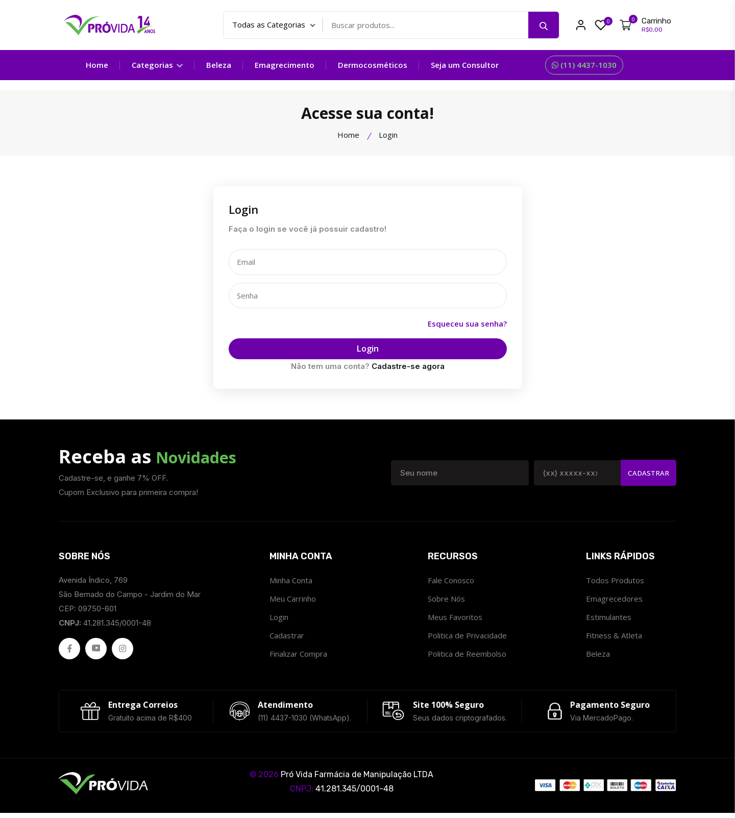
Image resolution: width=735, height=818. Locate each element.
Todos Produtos (615, 582)
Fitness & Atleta (614, 637)
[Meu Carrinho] (645, 25)
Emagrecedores (614, 600)
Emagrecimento (284, 65)
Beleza (598, 655)
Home (97, 65)
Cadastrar (647, 474)
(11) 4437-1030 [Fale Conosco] (584, 65)
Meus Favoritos (455, 618)
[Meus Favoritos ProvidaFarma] (601, 25)
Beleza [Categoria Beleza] (218, 65)
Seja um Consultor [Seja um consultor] (465, 65)
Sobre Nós (446, 600)
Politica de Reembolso (467, 655)
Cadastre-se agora (408, 368)
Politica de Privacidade (467, 637)
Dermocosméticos (372, 65)
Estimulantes (608, 618)
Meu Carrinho (293, 600)
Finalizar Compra (298, 655)
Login (368, 350)
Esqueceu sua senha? (467, 324)
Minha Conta (291, 582)
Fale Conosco (451, 582)
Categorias (157, 65)
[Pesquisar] (543, 25)
